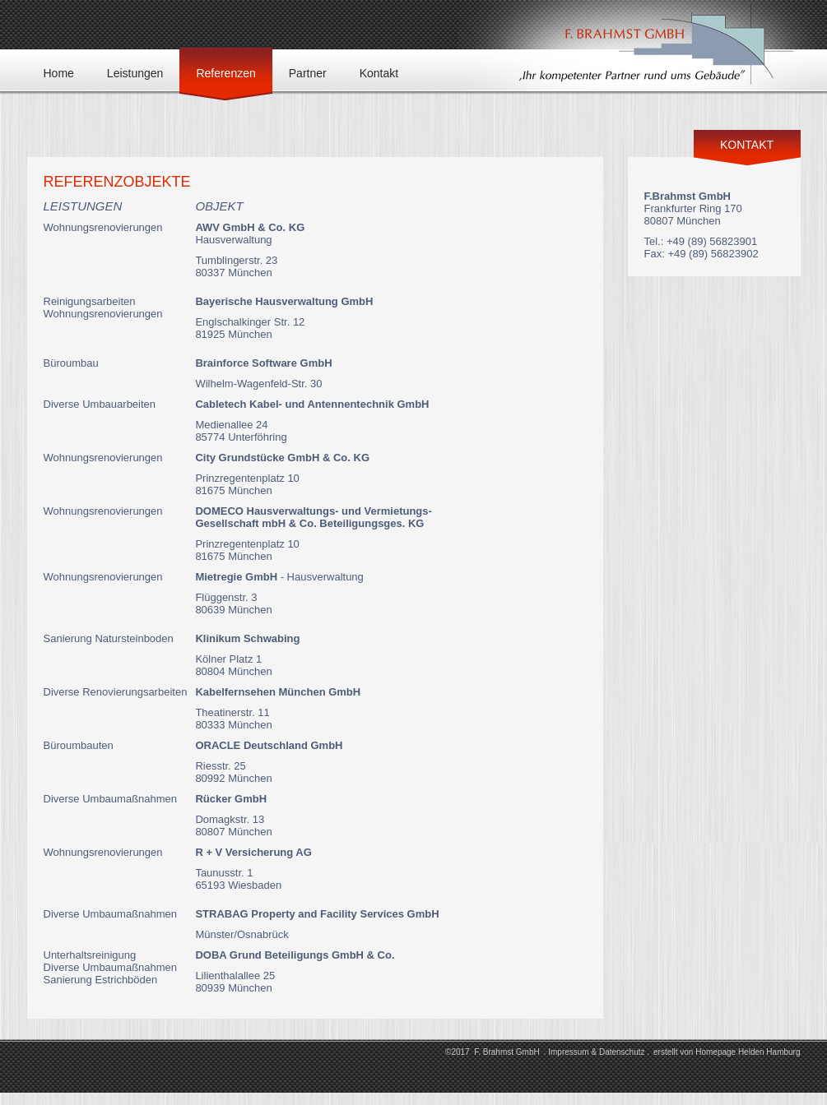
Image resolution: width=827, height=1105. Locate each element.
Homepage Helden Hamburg (747, 1051)
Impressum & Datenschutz (596, 1051)
